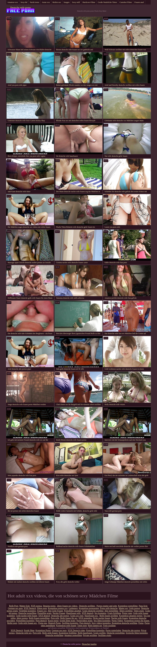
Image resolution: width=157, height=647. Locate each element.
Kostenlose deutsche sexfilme (124, 623)
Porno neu (42, 623)
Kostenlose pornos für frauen (137, 621)
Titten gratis (139, 611)
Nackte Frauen (59, 613)
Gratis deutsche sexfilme (92, 611)
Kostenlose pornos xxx (58, 608)
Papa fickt (143, 606)
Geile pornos (134, 608)
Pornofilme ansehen (72, 611)
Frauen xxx (42, 611)
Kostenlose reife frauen (66, 625)
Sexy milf (76, 2)
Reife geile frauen (50, 633)
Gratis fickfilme (114, 613)
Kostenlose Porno (43, 630)
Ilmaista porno (49, 606)
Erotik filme (29, 630)
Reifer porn (12, 623)
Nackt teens (34, 2)
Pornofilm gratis (45, 613)
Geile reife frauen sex (27, 623)
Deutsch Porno (54, 623)
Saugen (66, 2)
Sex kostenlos (100, 613)
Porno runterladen (113, 630)
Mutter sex (123, 608)
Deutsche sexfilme (87, 606)
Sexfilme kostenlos (70, 623)
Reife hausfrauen (85, 633)
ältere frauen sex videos (67, 606)
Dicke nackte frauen (101, 618)
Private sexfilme (90, 635)
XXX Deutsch (30, 608)
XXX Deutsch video (76, 630)
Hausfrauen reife (73, 613)
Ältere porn (42, 608)
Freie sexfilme (109, 625)
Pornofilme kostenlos (25, 621)
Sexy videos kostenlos (101, 623)
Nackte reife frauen (119, 618)
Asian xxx (46, 2)
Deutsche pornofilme (27, 613)
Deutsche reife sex (24, 633)
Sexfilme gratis (104, 635)
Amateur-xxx (12, 2)
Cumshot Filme (125, 2)
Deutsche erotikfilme (54, 635)
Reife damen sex (95, 625)
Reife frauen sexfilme (109, 616)
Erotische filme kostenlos (137, 633)
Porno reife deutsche (109, 608)
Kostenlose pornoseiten (89, 608)
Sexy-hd (24, 2)
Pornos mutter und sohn (107, 606)
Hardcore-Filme (88, 2)
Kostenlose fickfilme (68, 633)
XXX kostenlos (85, 618)
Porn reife (55, 618)
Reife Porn (13, 606)
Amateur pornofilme (73, 635)
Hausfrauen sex (91, 616)
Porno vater (127, 613)
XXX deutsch (88, 613)
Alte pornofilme (111, 611)
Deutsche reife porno (20, 7)
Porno (141, 623)
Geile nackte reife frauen (26, 616)
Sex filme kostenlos (102, 621)
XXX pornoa (36, 606)
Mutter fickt (24, 606)
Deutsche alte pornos (60, 616)
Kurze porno (53, 621)
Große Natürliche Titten (107, 2)
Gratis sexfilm (99, 633)
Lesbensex (73, 608)
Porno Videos (117, 621)
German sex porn (15, 608)
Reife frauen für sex (68, 618)
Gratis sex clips (76, 616)
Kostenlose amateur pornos (130, 616)
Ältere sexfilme (126, 611)
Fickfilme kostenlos (27, 611)
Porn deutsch (41, 621)
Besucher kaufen (89, 644)
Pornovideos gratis (85, 621)
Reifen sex (57, 2)
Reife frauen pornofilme (39, 618)
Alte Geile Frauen (55, 611)
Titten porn (82, 625)
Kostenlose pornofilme (128, 606)
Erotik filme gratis (67, 621)
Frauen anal (139, 2)
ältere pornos (22, 618)
